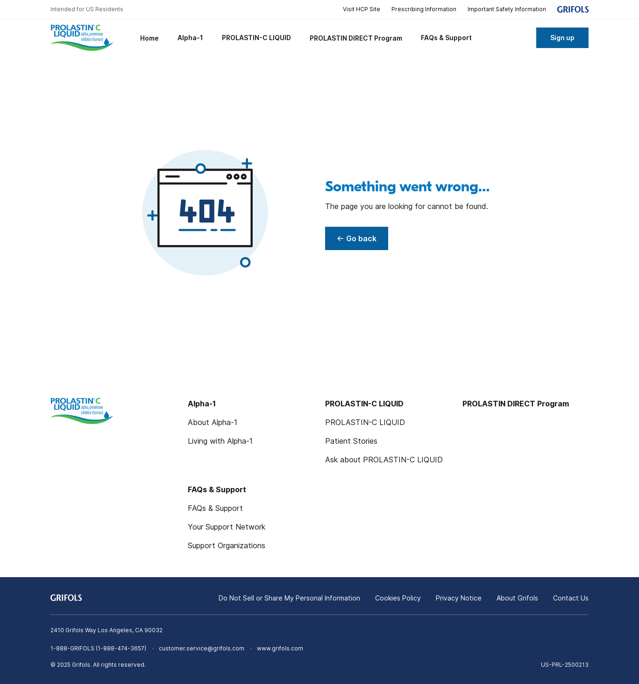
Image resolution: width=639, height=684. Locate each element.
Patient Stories (351, 441)
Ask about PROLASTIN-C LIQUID (384, 459)
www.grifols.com (280, 648)
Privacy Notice (459, 598)
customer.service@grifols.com (201, 648)
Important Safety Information (507, 9)
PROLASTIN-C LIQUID (365, 422)
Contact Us (571, 598)
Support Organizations (226, 545)
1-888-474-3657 (121, 648)
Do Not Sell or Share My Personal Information (289, 598)
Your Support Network (226, 526)
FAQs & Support (215, 508)
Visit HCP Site (361, 9)
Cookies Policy (398, 598)
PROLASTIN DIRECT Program (515, 403)
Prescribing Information (423, 9)
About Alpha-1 (212, 422)
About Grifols (517, 598)
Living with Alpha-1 (220, 441)
